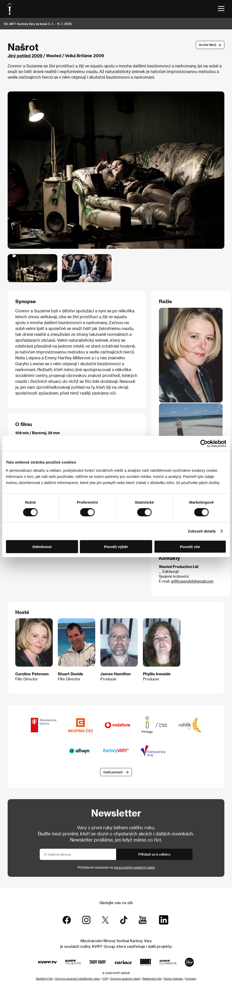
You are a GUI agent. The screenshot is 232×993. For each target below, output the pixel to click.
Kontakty (190, 978)
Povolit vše (190, 546)
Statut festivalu (173, 978)
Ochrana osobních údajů (125, 978)
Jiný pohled (19, 55)
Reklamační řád (152, 978)
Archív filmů (207, 44)
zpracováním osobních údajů (134, 867)
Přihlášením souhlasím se (116, 867)
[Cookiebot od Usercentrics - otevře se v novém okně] (204, 443)
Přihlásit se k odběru (154, 854)
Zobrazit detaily (202, 531)
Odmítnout (42, 546)
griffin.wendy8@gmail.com (192, 581)
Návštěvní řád (44, 978)
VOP (105, 978)
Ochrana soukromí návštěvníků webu (77, 978)
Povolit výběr (116, 546)
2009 (37, 55)
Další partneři (113, 772)
